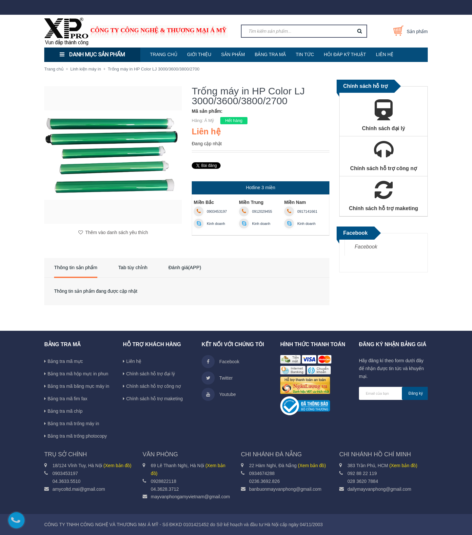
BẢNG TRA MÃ (270, 54)
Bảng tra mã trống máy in (73, 423)
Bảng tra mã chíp (65, 411)
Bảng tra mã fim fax (68, 398)
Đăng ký (415, 393)
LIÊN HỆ (384, 54)
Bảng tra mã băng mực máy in (78, 386)
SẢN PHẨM (233, 54)
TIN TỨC (305, 54)
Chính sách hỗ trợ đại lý (150, 373)
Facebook (366, 246)
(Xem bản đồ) (117, 465)
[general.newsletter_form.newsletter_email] (393, 393)
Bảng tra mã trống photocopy (77, 436)
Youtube (219, 394)
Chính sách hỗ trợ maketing (154, 398)
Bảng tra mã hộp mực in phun (78, 373)
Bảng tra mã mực (65, 361)
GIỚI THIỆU (199, 54)
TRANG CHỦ (163, 54)
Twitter (217, 378)
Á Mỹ (209, 120)
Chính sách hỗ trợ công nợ (153, 386)
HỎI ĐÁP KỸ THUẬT (345, 54)
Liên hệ (133, 361)
